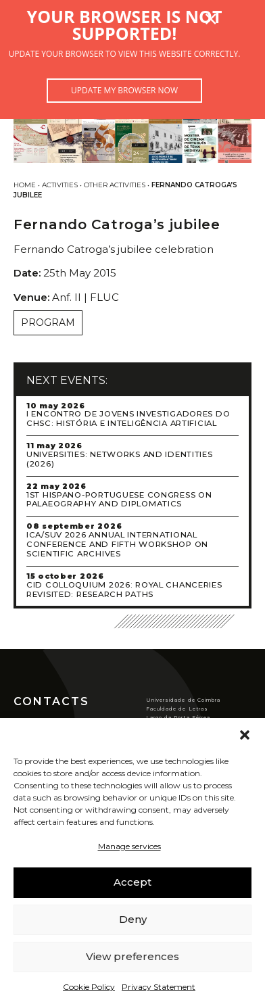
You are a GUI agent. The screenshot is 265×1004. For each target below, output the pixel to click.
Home (25, 185)
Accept (132, 882)
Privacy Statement (158, 987)
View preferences (132, 956)
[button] (244, 735)
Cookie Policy (89, 987)
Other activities (114, 185)
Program (48, 322)
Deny (133, 919)
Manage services (129, 846)
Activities (60, 185)
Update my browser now (124, 90)
